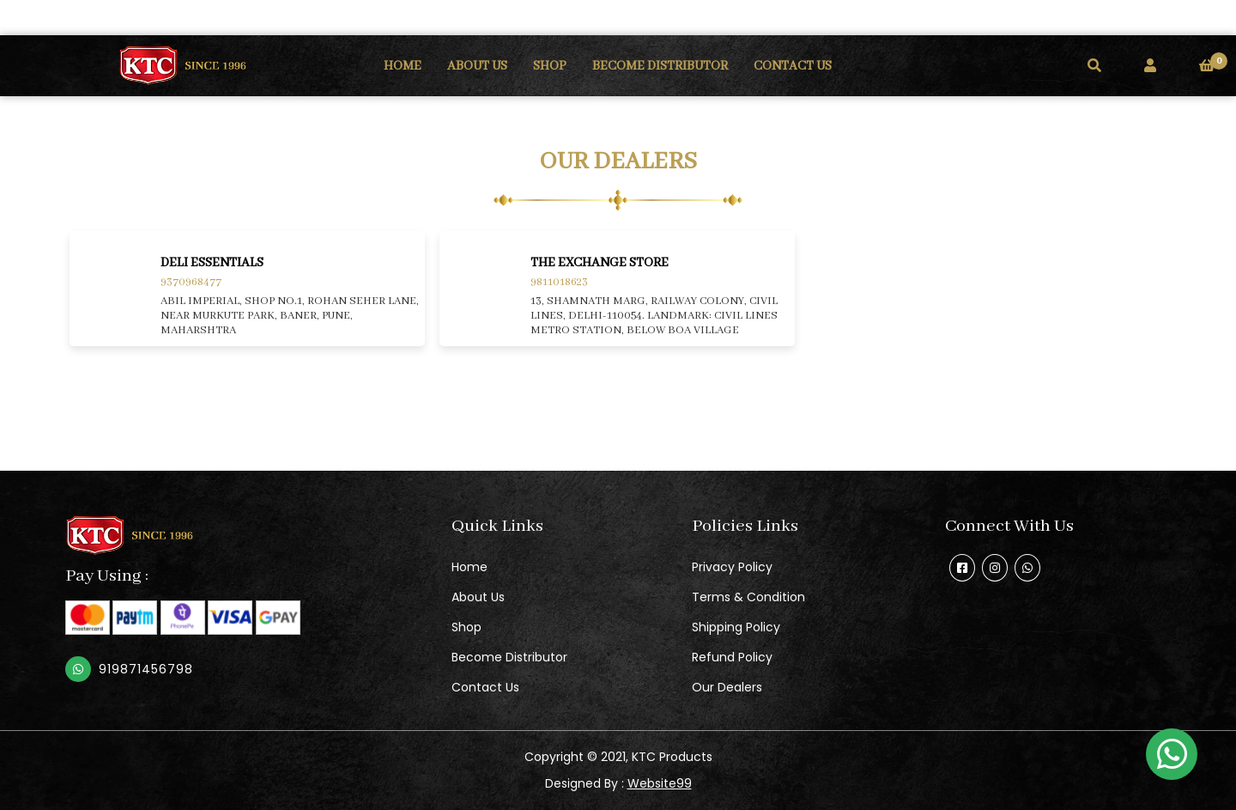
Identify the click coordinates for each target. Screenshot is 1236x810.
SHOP (549, 66)
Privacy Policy (732, 567)
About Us (478, 597)
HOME (402, 66)
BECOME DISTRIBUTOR (660, 66)
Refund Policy (732, 657)
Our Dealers (727, 687)
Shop (466, 627)
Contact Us (485, 687)
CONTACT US (793, 66)
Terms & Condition (748, 597)
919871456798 (146, 669)
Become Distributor (509, 657)
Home (469, 567)
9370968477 (191, 282)
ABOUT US (477, 66)
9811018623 (559, 282)
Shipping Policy (736, 627)
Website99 (659, 783)
